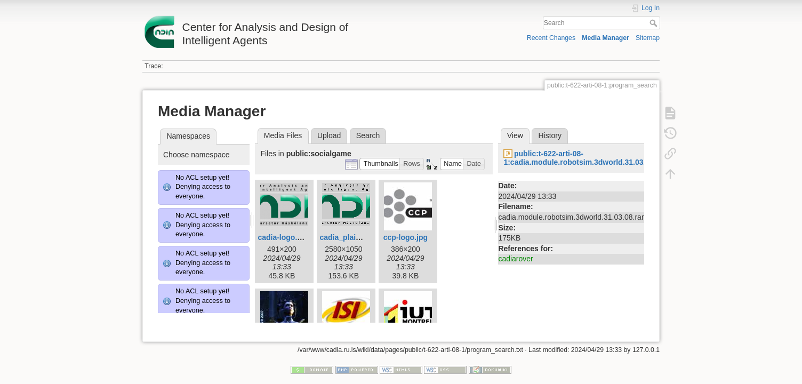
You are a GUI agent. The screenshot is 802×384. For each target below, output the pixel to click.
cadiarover (515, 258)
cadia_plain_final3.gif (357, 237)
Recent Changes (551, 38)
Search (654, 23)
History (550, 135)
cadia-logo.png (284, 237)
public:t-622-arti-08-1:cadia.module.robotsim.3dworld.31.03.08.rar (584, 158)
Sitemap (648, 38)
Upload (329, 135)
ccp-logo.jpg (405, 237)
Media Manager (605, 38)
